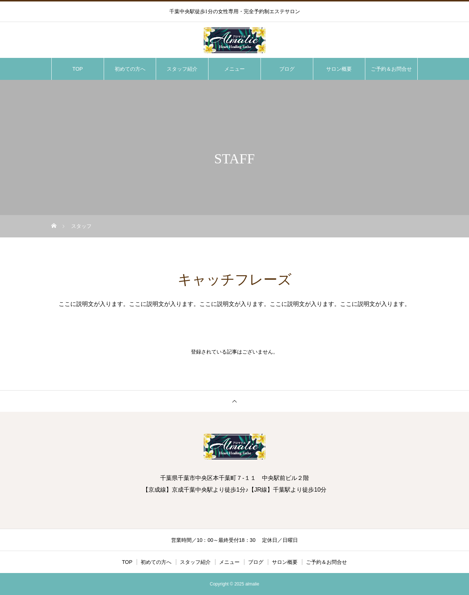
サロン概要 (339, 69)
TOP (78, 69)
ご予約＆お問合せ (391, 69)
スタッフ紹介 (182, 69)
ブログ (287, 69)
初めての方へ (130, 69)
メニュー (234, 69)
